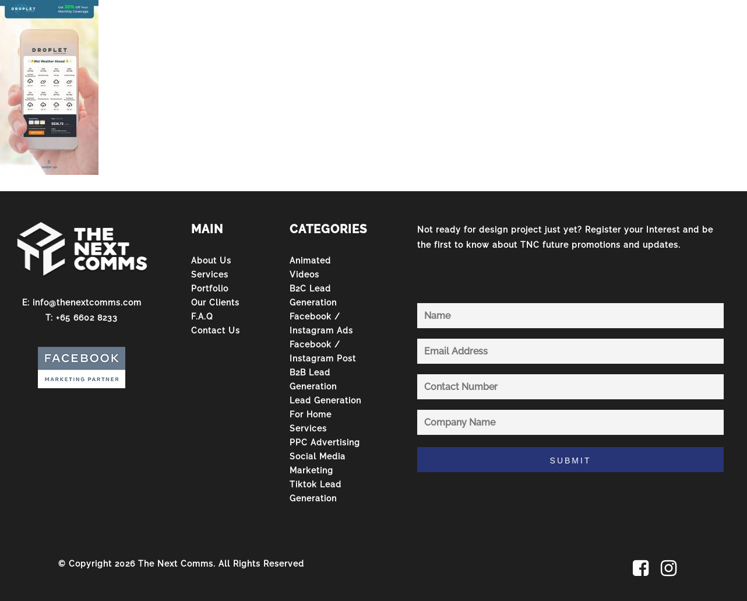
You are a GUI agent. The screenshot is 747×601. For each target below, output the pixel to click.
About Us (211, 260)
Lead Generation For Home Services (325, 414)
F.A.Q (202, 316)
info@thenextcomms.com (87, 302)
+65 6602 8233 (87, 317)
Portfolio (209, 288)
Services (209, 274)
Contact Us (215, 330)
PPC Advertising (325, 442)
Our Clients (215, 302)
